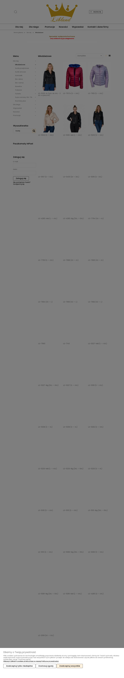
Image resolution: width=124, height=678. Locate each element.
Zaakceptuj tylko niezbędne (19, 666)
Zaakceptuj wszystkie (69, 666)
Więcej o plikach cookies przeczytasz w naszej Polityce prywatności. (31, 661)
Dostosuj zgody (46, 666)
